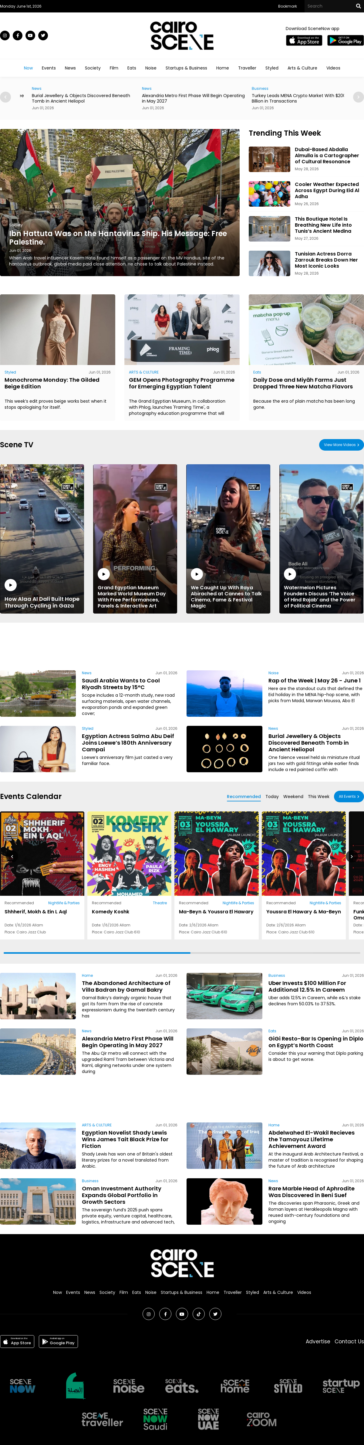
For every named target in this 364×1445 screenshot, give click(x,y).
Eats (131, 68)
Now (28, 68)
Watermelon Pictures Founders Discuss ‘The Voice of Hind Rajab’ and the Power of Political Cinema (321, 588)
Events (49, 68)
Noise (151, 68)
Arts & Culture (302, 68)
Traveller (247, 68)
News (70, 68)
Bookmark (287, 6)
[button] (358, 97)
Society (93, 68)
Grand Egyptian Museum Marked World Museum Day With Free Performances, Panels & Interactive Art (135, 588)
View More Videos (340, 444)
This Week (318, 797)
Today (272, 797)
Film (114, 68)
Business (276, 975)
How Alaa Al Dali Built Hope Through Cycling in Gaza (42, 594)
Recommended (244, 797)
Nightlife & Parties (64, 902)
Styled (271, 68)
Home (222, 68)
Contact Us (349, 1341)
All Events (347, 796)
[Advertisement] (182, 645)
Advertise (318, 1341)
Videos (333, 68)
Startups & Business (186, 68)
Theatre (160, 902)
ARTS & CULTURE (144, 372)
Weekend (293, 797)
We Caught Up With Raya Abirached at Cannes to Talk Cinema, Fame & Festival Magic (228, 588)
